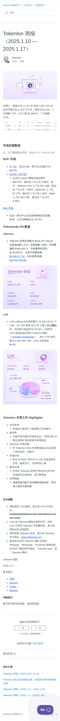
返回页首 (9, 653)
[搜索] (30, 12)
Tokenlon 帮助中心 (11, 5)
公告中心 (28, 5)
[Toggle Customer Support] (45, 710)
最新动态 (40, 5)
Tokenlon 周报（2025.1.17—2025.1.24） (25, 689)
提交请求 (38, 643)
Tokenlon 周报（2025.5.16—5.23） (22, 673)
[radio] (21, 627)
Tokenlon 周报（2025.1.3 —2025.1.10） (24, 695)
